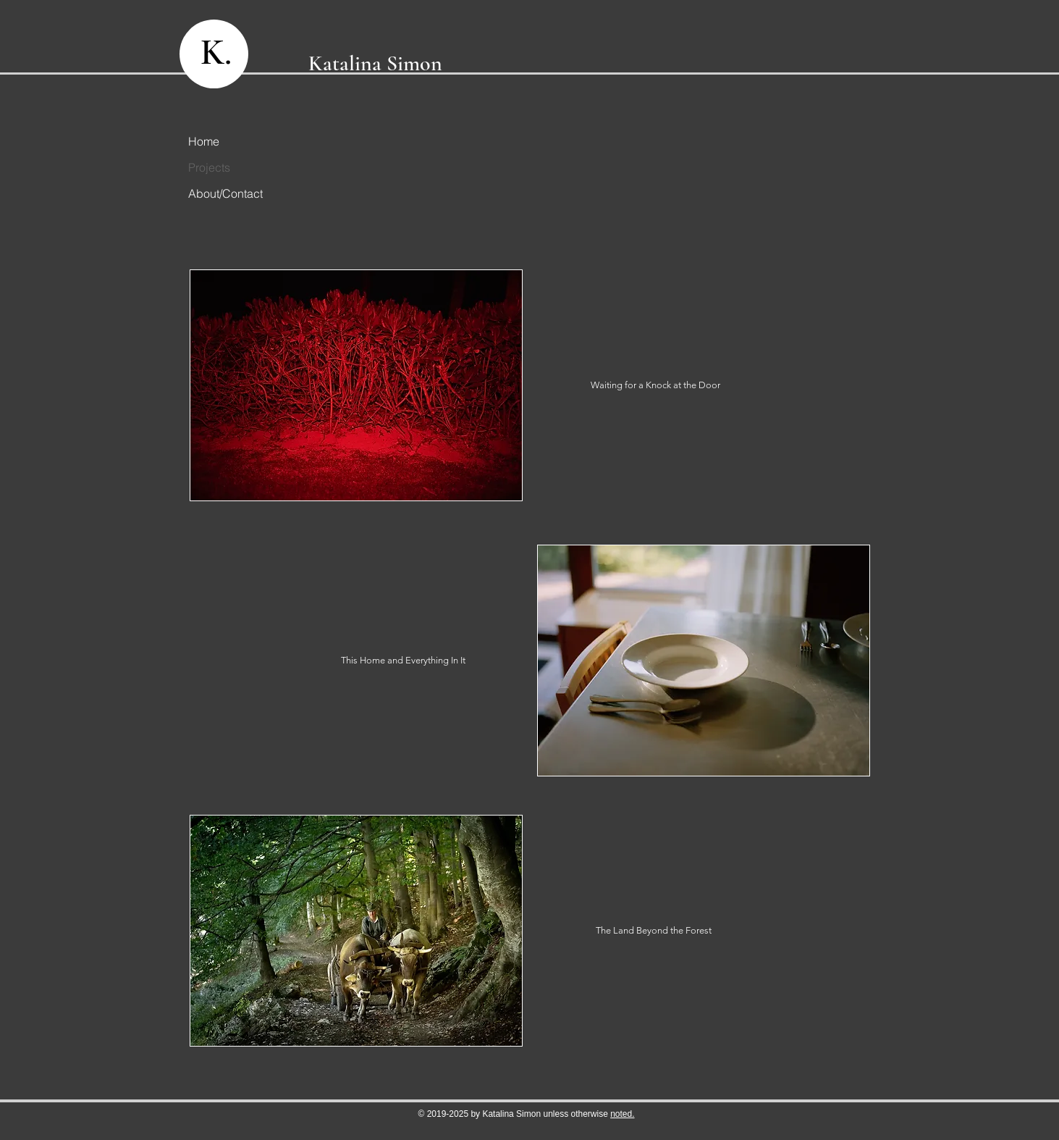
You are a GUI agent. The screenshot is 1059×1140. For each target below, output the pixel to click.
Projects (209, 167)
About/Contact (220, 193)
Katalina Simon (375, 63)
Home (203, 141)
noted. (622, 1114)
